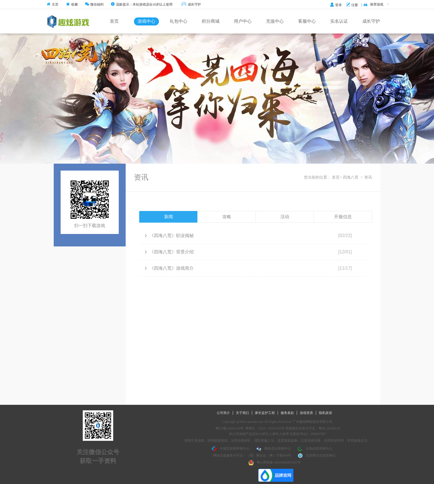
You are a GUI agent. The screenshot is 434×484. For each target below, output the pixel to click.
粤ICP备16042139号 (229, 428)
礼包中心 (178, 21)
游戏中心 (146, 21)
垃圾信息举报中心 (314, 449)
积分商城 (210, 21)
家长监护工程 (265, 413)
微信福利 (94, 4)
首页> (337, 177)
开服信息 (343, 216)
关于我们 (242, 413)
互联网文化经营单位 (317, 456)
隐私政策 (325, 413)
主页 (52, 4)
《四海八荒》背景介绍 (169, 251)
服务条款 (287, 413)
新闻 (168, 216)
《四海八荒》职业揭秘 (169, 235)
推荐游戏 (376, 4)
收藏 (72, 4)
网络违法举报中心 (273, 449)
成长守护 (191, 4)
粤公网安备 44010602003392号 (274, 462)
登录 (336, 5)
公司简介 (223, 413)
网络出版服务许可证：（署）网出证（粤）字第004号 (252, 455)
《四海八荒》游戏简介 (169, 268)
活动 (284, 216)
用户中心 (243, 21)
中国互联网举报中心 (230, 449)
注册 (352, 5)
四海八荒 (350, 177)
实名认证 (339, 21)
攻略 (226, 216)
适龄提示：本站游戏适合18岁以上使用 (141, 4)
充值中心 (275, 21)
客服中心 (307, 21)
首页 (114, 21)
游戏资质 (306, 413)
